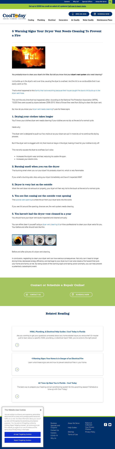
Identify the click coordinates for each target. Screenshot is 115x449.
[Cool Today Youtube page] (109, 425)
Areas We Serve (101, 1)
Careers (67, 1)
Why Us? (76, 1)
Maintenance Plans (104, 20)
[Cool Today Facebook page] (105, 425)
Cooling (31, 20)
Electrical (52, 20)
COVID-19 (54, 436)
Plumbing (41, 20)
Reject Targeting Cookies (22, 440)
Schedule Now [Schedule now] (101, 14)
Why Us (53, 438)
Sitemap (71, 432)
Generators (63, 20)
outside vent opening (23, 200)
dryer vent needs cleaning (43, 109)
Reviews (54, 423)
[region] (22, 427)
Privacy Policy (90, 432)
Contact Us (33, 295)
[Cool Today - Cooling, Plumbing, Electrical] (14, 16)
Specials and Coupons (55, 427)
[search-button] (110, 2)
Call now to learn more (77, 6)
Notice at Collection (88, 424)
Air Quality (75, 20)
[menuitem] (66, 2)
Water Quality (88, 20)
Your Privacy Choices (89, 428)
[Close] (40, 410)
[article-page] (57, 345)
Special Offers (87, 1)
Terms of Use (73, 435)
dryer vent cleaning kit (51, 224)
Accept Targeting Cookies (23, 434)
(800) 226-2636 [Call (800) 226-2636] (79, 14)
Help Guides (72, 428)
